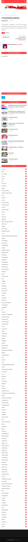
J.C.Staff (14, 312)
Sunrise (14, 476)
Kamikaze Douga (14, 317)
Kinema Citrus (14, 319)
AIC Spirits (14, 186)
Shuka (14, 429)
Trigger (14, 498)
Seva (14, 419)
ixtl (14, 309)
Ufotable (14, 502)
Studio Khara (14, 464)
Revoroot (14, 410)
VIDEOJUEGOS (14, 510)
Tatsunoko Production (14, 479)
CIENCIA (14, 238)
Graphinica (14, 298)
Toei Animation (14, 493)
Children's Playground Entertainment (14, 236)
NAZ (14, 357)
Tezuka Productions (14, 486)
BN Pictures (14, 224)
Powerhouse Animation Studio (14, 393)
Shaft (14, 424)
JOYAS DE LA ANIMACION (14, 314)
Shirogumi (14, 426)
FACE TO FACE (14, 276)
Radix (14, 407)
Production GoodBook (14, 398)
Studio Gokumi (14, 460)
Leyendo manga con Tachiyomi (15, 147)
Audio (14, 212)
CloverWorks (14, 240)
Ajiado (14, 188)
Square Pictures (14, 436)
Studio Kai (14, 462)
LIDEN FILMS (14, 333)
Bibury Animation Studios (14, 221)
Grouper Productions (14, 302)
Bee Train (14, 216)
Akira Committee (14, 190)
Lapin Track (14, 328)
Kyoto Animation (14, 321)
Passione (14, 376)
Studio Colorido (14, 445)
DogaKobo (14, 259)
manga (14, 338)
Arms (14, 195)
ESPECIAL (14, 271)
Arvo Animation (14, 202)
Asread (14, 207)
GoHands (14, 293)
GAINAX (14, 281)
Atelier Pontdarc (14, 209)
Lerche (14, 331)
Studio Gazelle (14, 455)
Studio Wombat (14, 474)
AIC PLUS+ (14, 183)
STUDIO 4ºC (14, 440)
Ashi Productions (14, 205)
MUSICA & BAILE (14, 355)
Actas (14, 178)
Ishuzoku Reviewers (13, 135)
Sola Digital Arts (14, 433)
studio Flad (14, 450)
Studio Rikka (14, 469)
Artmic (14, 200)
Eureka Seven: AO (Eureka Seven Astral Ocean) (16, 124)
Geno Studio (14, 290)
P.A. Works (14, 371)
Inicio (2, 15)
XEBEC (14, 519)
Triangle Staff (14, 495)
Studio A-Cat (14, 443)
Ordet (14, 367)
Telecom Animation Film (14, 483)
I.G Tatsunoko (14, 305)
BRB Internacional (14, 231)
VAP (14, 507)
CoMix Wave (14, 243)
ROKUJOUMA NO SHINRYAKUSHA (16, 141)
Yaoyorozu (14, 521)
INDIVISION (14, 307)
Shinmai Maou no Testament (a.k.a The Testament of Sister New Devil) (16, 112)
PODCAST (14, 388)
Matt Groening (14, 345)
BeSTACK (14, 219)
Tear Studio (14, 481)
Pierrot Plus (14, 381)
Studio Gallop (14, 452)
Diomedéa (14, 255)
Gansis (14, 283)
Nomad (14, 359)
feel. (14, 278)
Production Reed (14, 405)
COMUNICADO (14, 245)
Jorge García (5, 20)
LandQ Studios (14, 324)
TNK (14, 491)
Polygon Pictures (14, 390)
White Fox (14, 512)
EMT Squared (14, 267)
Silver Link (14, 431)
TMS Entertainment (14, 488)
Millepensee (14, 348)
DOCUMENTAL (14, 257)
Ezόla (14, 274)
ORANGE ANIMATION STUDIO (14, 364)
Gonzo (14, 295)
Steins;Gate (11, 153)
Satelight (14, 414)
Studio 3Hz (14, 438)
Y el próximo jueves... (13, 117)
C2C (14, 233)
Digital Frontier (14, 252)
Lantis (14, 326)
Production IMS (14, 402)
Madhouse (14, 336)
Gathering (14, 286)
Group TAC (14, 300)
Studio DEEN (14, 448)
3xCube (14, 169)
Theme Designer (17, 540)
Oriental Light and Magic (14, 369)
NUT (14, 362)
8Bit (14, 171)
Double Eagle (14, 262)
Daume (14, 247)
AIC (14, 181)
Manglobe (14, 340)
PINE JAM (14, 383)
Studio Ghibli (14, 457)
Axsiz (14, 214)
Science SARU (14, 417)
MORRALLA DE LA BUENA (14, 350)
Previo (6, 15)
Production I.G (14, 400)
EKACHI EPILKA (14, 264)
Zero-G (14, 524)
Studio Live (14, 467)
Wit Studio (14, 514)
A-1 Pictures (14, 174)
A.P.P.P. (14, 176)
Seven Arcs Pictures (14, 421)
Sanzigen (14, 412)
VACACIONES (14, 505)
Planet (14, 386)
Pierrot (14, 379)
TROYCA (14, 500)
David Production (14, 250)
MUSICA (14, 352)
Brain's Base (14, 228)
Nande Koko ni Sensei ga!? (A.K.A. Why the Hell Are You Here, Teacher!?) (17, 106)
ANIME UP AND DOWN (14, 193)
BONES (14, 226)
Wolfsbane (14, 517)
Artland (14, 197)
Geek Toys (14, 288)
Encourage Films (14, 269)
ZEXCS (14, 526)
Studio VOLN (14, 471)
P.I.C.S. (14, 374)
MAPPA (14, 343)
